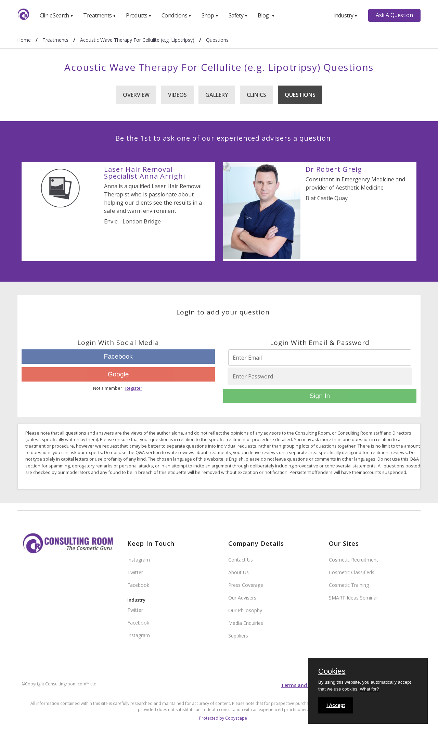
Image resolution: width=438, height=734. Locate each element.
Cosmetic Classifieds (351, 572)
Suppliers (238, 635)
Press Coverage (245, 585)
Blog (266, 15)
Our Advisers (242, 597)
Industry (345, 15)
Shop (210, 15)
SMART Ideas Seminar (353, 597)
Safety (238, 15)
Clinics (256, 95)
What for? (369, 689)
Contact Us (240, 559)
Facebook (118, 356)
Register (133, 388)
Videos (177, 95)
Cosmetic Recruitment (353, 559)
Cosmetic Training (349, 585)
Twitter (135, 572)
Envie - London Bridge (132, 221)
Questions (300, 95)
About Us (238, 572)
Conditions (177, 15)
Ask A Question (394, 15)
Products (139, 15)
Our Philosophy (245, 610)
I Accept (335, 705)
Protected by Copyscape (223, 718)
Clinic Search (57, 15)
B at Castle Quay (327, 198)
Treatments (99, 15)
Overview (136, 95)
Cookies (331, 671)
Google (118, 374)
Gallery (216, 95)
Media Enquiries (245, 623)
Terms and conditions (307, 685)
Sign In (319, 395)
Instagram (138, 559)
